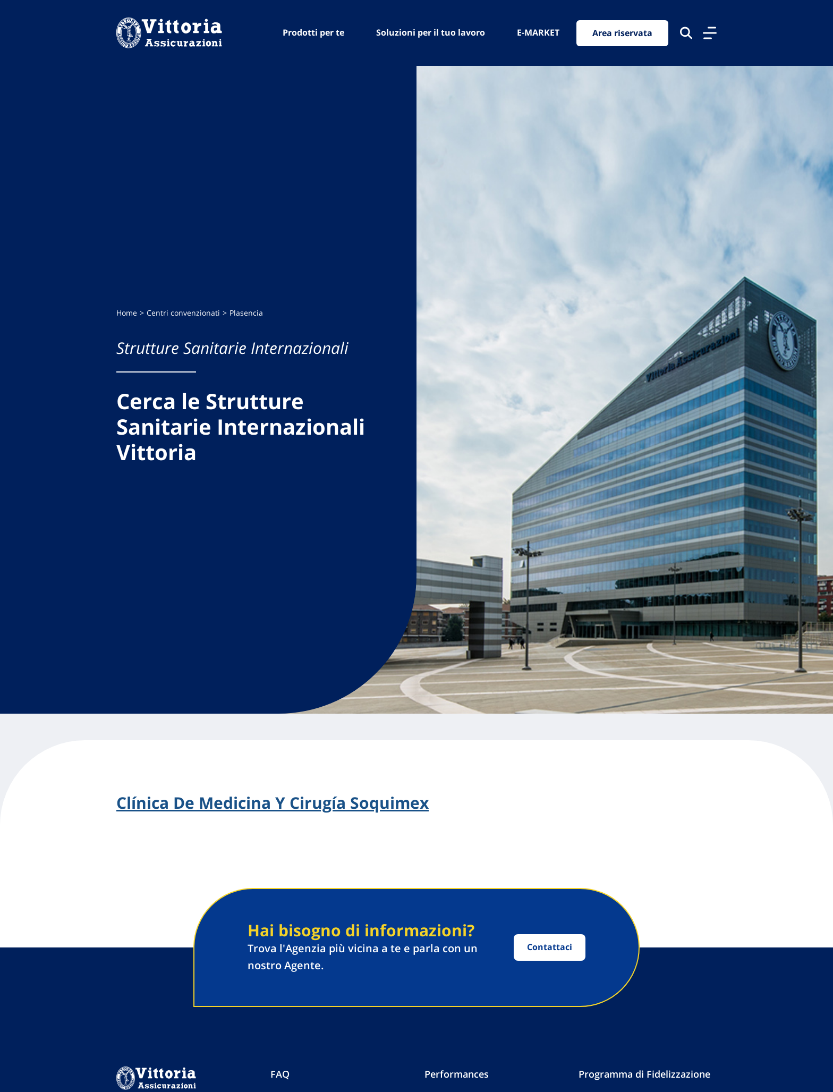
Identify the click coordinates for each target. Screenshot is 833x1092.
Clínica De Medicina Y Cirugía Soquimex (272, 802)
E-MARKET (538, 32)
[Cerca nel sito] (686, 33)
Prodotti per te (313, 32)
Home (126, 313)
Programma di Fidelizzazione (644, 1074)
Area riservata (622, 33)
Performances (456, 1074)
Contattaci (549, 947)
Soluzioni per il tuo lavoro (430, 32)
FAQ (280, 1074)
